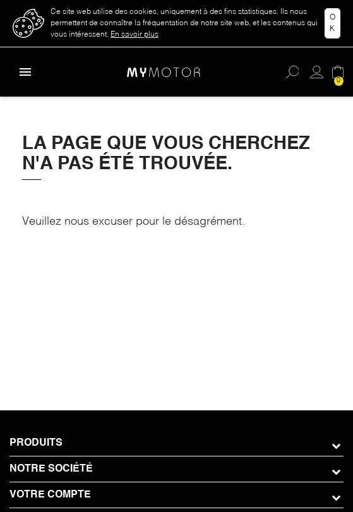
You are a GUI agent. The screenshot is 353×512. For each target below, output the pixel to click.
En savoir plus (135, 35)
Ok (332, 23)
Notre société (51, 469)
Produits (36, 443)
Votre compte (50, 495)
